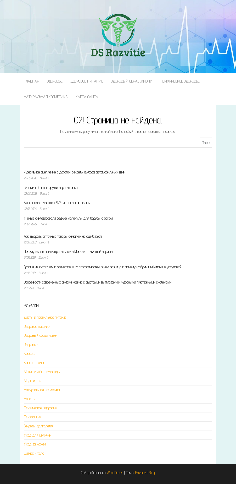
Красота (30, 353)
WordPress (115, 472)
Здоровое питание (86, 81)
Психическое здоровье (180, 81)
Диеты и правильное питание (45, 317)
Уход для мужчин (37, 435)
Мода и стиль (34, 380)
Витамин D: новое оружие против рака (51, 187)
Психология (32, 416)
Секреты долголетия (39, 425)
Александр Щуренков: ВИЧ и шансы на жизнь (57, 202)
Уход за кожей (35, 444)
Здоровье (55, 81)
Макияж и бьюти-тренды (42, 371)
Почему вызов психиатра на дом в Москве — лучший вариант (68, 251)
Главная (31, 81)
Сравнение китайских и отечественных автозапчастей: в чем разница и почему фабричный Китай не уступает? (102, 267)
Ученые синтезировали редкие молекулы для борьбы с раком (68, 218)
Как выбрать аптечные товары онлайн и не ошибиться (63, 236)
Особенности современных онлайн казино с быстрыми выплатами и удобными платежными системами (97, 282)
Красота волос (34, 362)
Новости (29, 398)
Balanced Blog (145, 472)
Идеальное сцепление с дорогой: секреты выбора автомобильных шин (74, 172)
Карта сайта (87, 96)
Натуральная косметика (46, 96)
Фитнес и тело (34, 453)
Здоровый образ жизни (132, 81)
